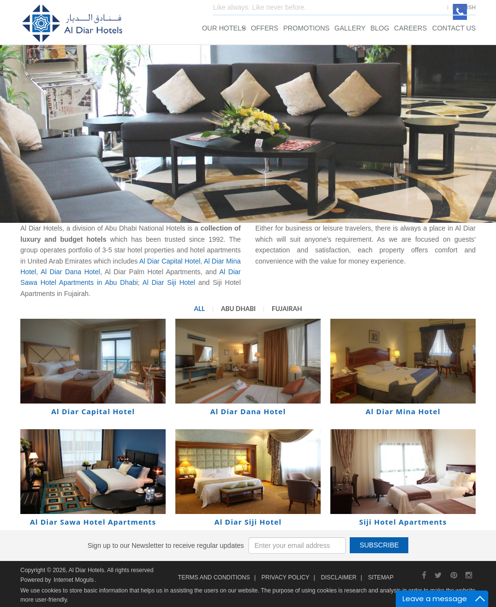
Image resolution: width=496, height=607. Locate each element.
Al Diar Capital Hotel (169, 261)
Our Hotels (224, 28)
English (464, 7)
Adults (354, 156)
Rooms (307, 156)
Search (367, 216)
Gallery (349, 28)
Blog (380, 28)
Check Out (385, 121)
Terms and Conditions (214, 577)
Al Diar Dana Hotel (70, 272)
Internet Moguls (74, 579)
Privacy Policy (286, 577)
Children (406, 156)
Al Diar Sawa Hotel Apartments (93, 522)
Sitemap (381, 577)
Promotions (306, 28)
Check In (309, 121)
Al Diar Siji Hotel (170, 282)
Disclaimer (338, 577)
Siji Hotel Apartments (403, 522)
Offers (265, 28)
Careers (410, 28)
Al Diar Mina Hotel (403, 411)
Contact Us (454, 28)
